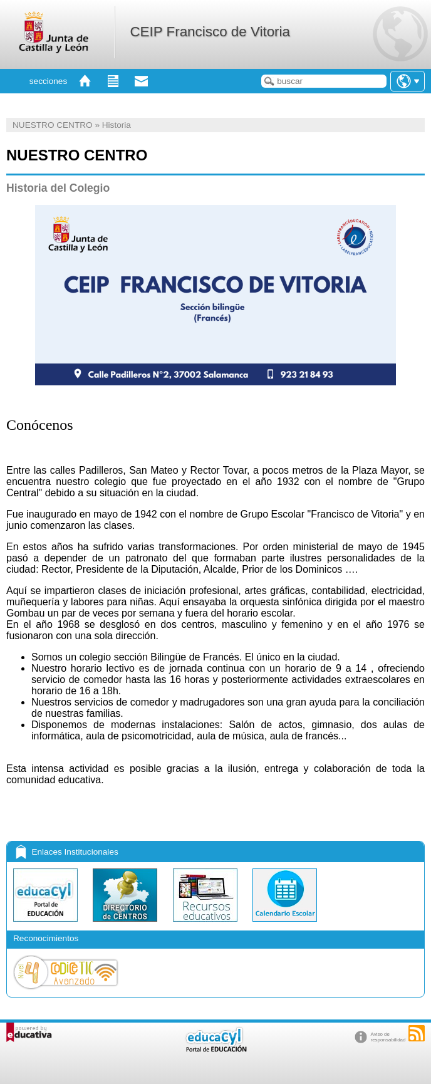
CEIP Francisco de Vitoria (210, 31)
